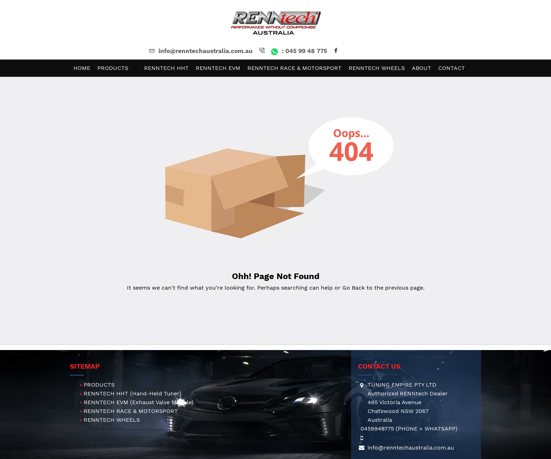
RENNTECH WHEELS (112, 419)
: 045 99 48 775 (292, 50)
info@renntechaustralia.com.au (200, 50)
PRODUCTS (99, 384)
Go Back (353, 287)
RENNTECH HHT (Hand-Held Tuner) (132, 393)
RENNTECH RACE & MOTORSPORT (131, 411)
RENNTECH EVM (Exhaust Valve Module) (139, 402)
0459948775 (377, 428)
